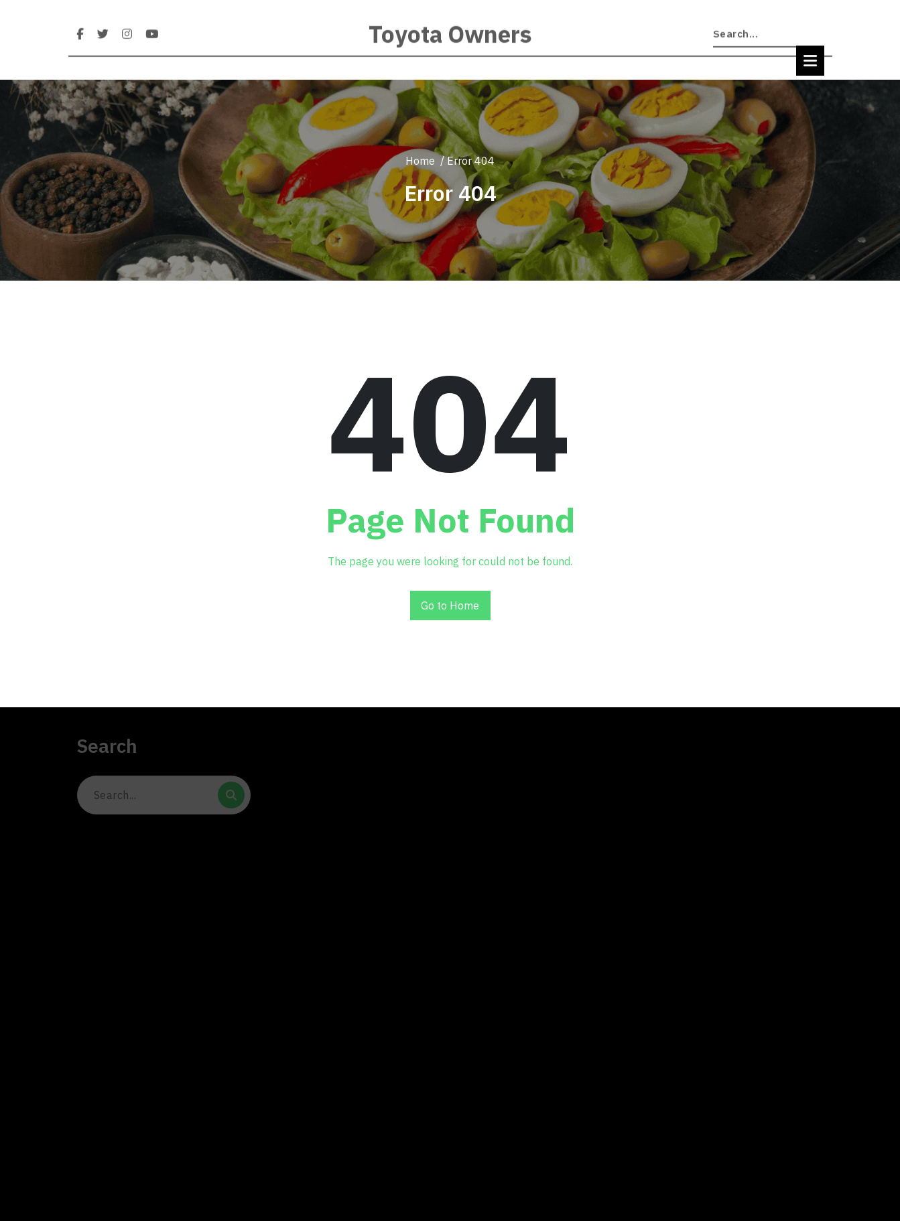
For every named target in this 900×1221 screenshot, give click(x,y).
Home (420, 160)
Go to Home (450, 605)
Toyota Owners (450, 43)
